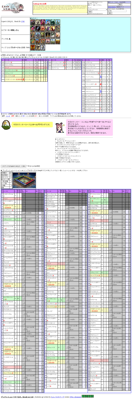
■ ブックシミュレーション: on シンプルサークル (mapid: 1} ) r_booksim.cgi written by (66, 283)
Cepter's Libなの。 (112, 7)
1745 (22, 21)
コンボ (8, 116)
